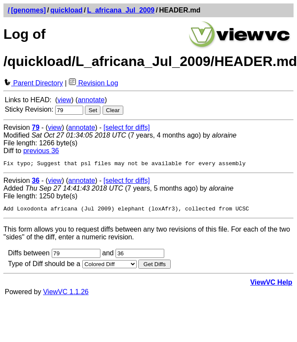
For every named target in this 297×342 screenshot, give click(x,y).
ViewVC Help (271, 285)
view (64, 100)
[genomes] (28, 10)
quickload (66, 10)
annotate (91, 100)
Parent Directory (33, 83)
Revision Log (93, 83)
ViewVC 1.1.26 (66, 294)
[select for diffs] (126, 127)
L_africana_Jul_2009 (121, 10)
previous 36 (41, 150)
